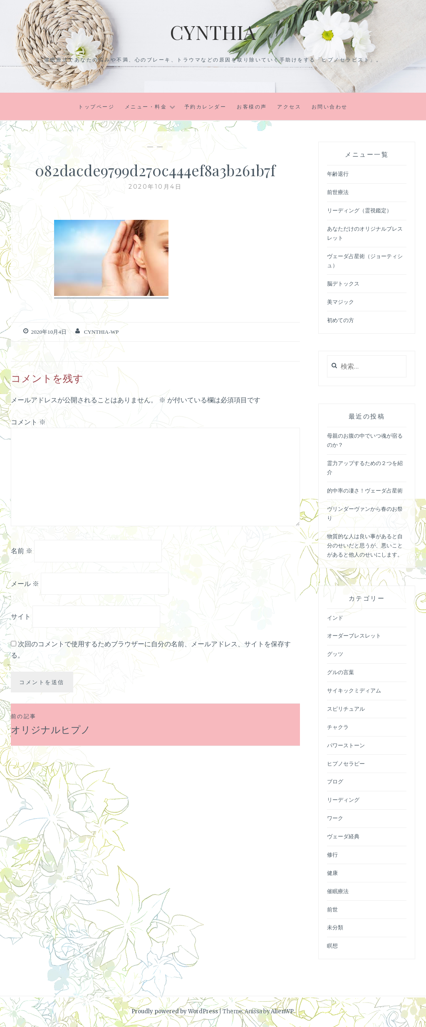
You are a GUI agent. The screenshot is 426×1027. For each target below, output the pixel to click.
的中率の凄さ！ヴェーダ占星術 (365, 490)
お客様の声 (252, 106)
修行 (332, 854)
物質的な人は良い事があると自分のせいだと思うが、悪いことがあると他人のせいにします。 (365, 545)
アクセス (289, 106)
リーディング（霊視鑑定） (359, 210)
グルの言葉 (340, 672)
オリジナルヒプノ (83, 724)
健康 (332, 873)
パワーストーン (346, 745)
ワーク (335, 818)
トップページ (96, 106)
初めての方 (340, 320)
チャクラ (338, 727)
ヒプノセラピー (346, 763)
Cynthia (213, 31)
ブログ (335, 781)
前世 (332, 909)
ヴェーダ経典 (343, 836)
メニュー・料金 (146, 106)
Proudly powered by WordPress (174, 1011)
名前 (21, 551)
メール (25, 583)
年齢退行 (338, 173)
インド (335, 617)
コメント (28, 421)
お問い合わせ (330, 106)
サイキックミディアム (354, 690)
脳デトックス (343, 283)
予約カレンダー (205, 106)
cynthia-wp (101, 332)
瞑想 (332, 945)
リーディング (343, 799)
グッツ (335, 654)
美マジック (340, 301)
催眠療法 (338, 891)
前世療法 (338, 192)
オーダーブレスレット (354, 635)
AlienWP (282, 1011)
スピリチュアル (346, 708)
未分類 (335, 927)
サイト (21, 616)
